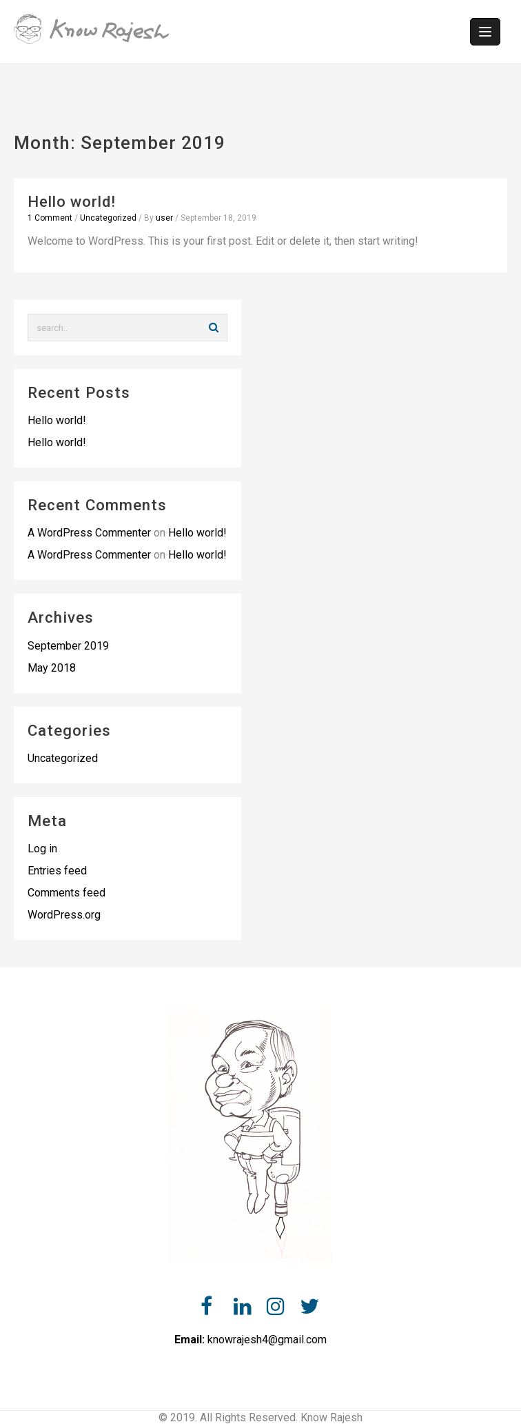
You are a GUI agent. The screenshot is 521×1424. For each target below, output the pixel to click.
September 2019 (68, 645)
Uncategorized (108, 218)
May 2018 (52, 667)
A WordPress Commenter (89, 532)
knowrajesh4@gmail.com (267, 1339)
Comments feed (66, 892)
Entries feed (57, 870)
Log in (42, 848)
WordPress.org (64, 914)
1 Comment (50, 218)
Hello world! (72, 201)
